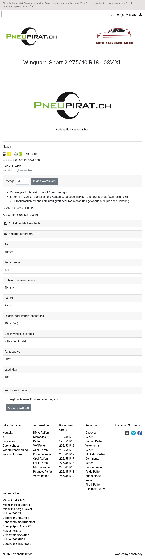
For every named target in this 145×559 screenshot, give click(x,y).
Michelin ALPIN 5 (14, 500)
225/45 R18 (66, 471)
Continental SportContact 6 (20, 522)
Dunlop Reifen (94, 441)
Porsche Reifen (42, 454)
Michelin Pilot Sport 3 (16, 505)
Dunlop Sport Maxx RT (17, 526)
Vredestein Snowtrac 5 (17, 535)
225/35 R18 (66, 463)
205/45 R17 (66, 454)
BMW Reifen (41, 432)
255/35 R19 (66, 476)
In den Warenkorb (44, 181)
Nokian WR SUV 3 (14, 539)
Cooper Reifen (94, 467)
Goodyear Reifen (91, 435)
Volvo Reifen (41, 476)
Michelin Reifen (95, 454)
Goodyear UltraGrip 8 (16, 517)
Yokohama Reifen (92, 448)
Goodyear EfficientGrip (17, 543)
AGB (5, 437)
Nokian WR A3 (12, 530)
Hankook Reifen (95, 489)
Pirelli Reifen (93, 484)
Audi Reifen (40, 450)
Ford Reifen (40, 463)
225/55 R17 (66, 458)
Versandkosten (27, 170)
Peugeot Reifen (43, 471)
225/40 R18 (66, 467)
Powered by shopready (127, 554)
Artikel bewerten (18, 407)
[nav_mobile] (6, 14)
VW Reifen (39, 445)
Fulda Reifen (93, 471)
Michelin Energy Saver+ (17, 509)
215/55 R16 (66, 450)
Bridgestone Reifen (93, 478)
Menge (10, 181)
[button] (111, 14)
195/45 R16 (66, 437)
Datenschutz (11, 445)
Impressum (10, 441)
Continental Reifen (92, 461)
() (126, 14)
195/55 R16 (66, 441)
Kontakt (8, 432)
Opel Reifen (40, 458)
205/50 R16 (66, 445)
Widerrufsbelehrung (15, 450)
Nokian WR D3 (12, 513)
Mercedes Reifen (39, 439)
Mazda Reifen (42, 467)
